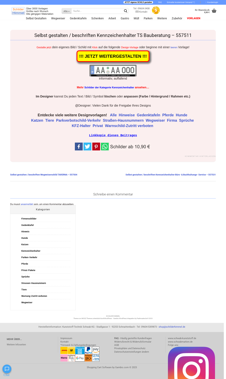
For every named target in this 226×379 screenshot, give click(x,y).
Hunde (182, 115)
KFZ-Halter (82, 126)
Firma (172, 120)
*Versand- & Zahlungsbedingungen (78, 344)
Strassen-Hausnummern (33, 283)
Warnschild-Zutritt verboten (129, 126)
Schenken (97, 18)
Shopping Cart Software (99, 367)
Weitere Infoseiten (16, 344)
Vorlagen (193, 18)
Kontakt (64, 341)
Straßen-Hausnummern (124, 120)
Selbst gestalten (36, 18)
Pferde (168, 115)
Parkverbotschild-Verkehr (79, 120)
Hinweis (25, 231)
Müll (136, 18)
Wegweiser (58, 18)
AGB (116, 344)
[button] (126, 146)
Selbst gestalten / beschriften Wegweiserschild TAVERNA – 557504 (43, 174)
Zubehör (177, 18)
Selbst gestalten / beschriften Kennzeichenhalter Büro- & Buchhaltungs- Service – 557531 (171, 174)
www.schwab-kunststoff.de (182, 338)
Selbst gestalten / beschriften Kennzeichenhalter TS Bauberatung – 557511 (113, 35)
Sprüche (187, 120)
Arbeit (112, 18)
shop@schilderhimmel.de (172, 326)
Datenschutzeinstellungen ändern (131, 351)
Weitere (162, 18)
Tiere (50, 120)
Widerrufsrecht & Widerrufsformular (132, 341)
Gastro (125, 18)
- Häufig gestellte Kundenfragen (133, 338)
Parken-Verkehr (29, 257)
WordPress (108, 318)
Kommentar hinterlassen (200, 156)
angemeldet (27, 204)
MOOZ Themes (87, 318)
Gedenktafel (27, 225)
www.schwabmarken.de (180, 341)
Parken (148, 18)
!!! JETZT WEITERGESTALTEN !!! (113, 56)
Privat (98, 126)
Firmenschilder (28, 218)
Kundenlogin (212, 2)
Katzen (37, 120)
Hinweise (127, 115)
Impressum (66, 338)
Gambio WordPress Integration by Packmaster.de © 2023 (133, 318)
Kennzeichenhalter (30, 250)
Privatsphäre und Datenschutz (129, 348)
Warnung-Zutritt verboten (34, 296)
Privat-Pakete (28, 270)
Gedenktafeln (78, 18)
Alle (114, 115)
